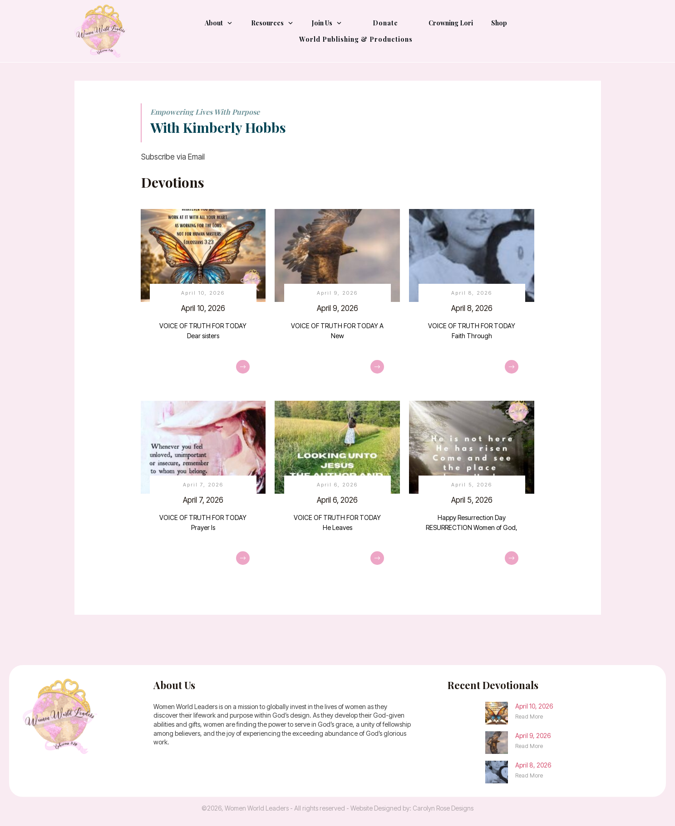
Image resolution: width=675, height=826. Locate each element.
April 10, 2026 (203, 300)
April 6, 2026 (337, 492)
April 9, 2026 (337, 300)
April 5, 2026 (471, 492)
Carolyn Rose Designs (443, 808)
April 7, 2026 (203, 492)
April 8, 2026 (471, 300)
